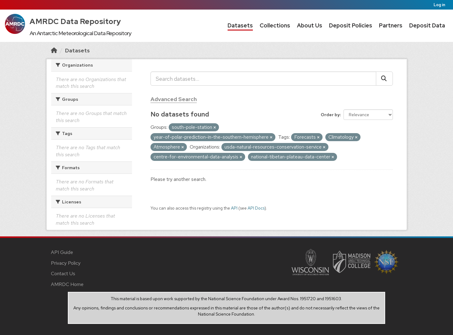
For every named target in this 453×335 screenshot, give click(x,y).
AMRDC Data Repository (75, 21)
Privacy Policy (65, 263)
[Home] (54, 50)
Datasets (240, 25)
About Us (309, 25)
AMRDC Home (67, 284)
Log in (439, 4)
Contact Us (63, 273)
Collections (275, 25)
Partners (390, 25)
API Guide (62, 252)
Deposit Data (427, 25)
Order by (330, 114)
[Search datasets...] (263, 78)
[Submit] (384, 78)
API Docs (256, 208)
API (234, 208)
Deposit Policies (350, 25)
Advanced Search (173, 99)
